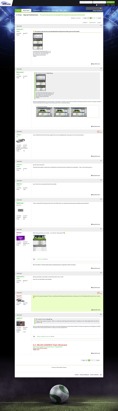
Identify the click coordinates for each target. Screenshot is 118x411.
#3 (101, 132)
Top (101, 374)
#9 (101, 293)
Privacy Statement (84, 374)
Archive (77, 374)
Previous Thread (56, 367)
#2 (101, 68)
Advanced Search (97, 10)
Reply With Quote (95, 63)
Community (36, 10)
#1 (101, 25)
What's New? (26, 10)
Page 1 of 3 (86, 18)
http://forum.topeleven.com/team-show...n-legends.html (47, 347)
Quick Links (55, 10)
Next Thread (63, 367)
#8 (101, 272)
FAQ (61, 10)
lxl (41, 336)
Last (99, 18)
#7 (101, 228)
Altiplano (39, 336)
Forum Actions (46, 10)
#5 (101, 180)
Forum (18, 10)
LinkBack (85, 22)
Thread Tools (92, 22)
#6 (101, 199)
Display (98, 22)
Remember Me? (101, 5)
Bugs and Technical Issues (31, 15)
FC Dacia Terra (40, 259)
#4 (101, 160)
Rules (65, 10)
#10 (101, 314)
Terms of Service (94, 374)
